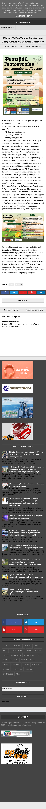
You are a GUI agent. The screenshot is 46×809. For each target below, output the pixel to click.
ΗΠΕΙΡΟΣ (19, 285)
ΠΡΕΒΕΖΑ (6, 669)
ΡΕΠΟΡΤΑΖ (28, 669)
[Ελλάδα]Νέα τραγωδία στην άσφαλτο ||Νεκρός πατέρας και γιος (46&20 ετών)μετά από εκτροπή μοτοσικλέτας (26, 454)
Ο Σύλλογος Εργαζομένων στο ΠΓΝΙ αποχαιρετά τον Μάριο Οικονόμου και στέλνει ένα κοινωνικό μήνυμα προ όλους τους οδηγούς (26, 469)
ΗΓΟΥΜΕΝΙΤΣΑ (29, 655)
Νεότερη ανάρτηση (11, 310)
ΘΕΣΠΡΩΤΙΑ (14, 660)
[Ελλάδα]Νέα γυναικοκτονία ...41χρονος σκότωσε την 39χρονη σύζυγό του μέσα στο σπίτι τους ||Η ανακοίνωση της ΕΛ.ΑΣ (24, 532)
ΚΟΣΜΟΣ (6, 664)
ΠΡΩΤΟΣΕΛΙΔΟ (17, 669)
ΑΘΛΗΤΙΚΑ (27, 646)
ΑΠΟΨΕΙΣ (37, 646)
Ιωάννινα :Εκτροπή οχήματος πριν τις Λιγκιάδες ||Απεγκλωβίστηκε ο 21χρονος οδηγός (24, 591)
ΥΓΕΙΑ (18, 674)
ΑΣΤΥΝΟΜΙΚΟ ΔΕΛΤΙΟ (17, 650)
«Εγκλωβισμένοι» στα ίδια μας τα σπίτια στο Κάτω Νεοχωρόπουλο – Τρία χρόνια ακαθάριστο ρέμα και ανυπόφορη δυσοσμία (25, 562)
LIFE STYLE (6, 646)
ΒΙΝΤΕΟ (29, 650)
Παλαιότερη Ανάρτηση (34, 310)
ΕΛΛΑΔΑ (6, 655)
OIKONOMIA (17, 646)
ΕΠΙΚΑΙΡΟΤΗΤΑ (16, 655)
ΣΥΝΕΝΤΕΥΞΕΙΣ (8, 674)
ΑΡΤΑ (11, 285)
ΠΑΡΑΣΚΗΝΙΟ (16, 664)
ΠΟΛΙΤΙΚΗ (26, 664)
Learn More (20, 16)
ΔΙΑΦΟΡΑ (38, 650)
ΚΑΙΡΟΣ (32, 660)
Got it (29, 16)
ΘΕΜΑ (5, 660)
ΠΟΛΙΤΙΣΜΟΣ (36, 664)
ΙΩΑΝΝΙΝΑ (24, 660)
